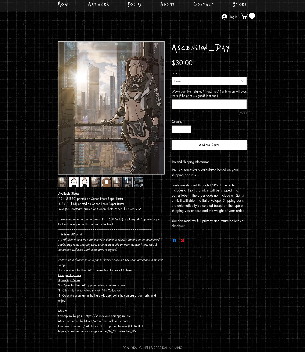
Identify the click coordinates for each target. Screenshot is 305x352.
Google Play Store (69, 275)
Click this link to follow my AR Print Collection (91, 290)
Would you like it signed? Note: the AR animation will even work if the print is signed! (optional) (209, 93)
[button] (247, 16)
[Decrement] (174, 129)
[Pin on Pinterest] (182, 240)
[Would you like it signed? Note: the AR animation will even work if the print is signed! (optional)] (209, 104)
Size (174, 73)
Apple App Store (69, 280)
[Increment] (187, 129)
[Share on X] (190, 240)
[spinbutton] (181, 129)
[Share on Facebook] (174, 240)
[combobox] (209, 81)
